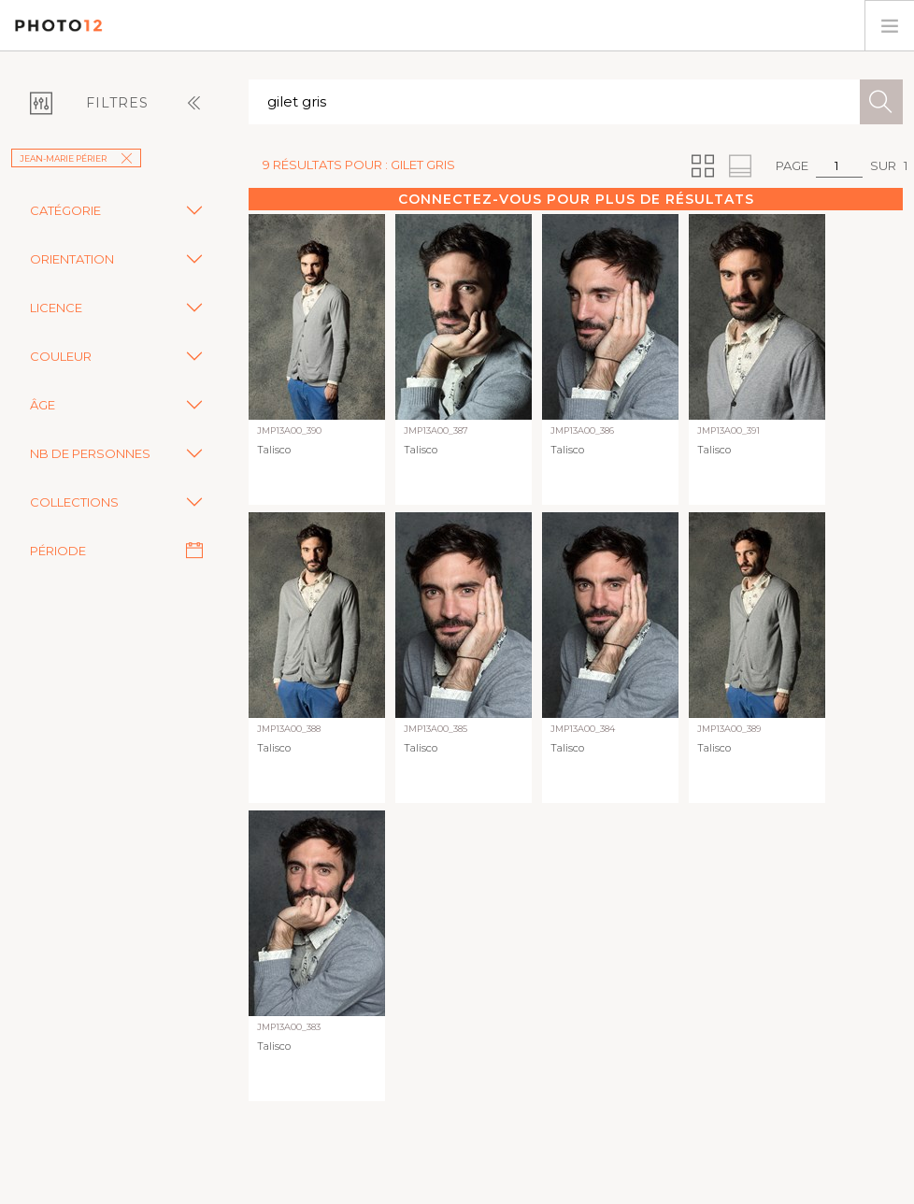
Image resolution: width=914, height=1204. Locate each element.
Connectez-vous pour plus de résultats (576, 199)
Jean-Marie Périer (76, 158)
